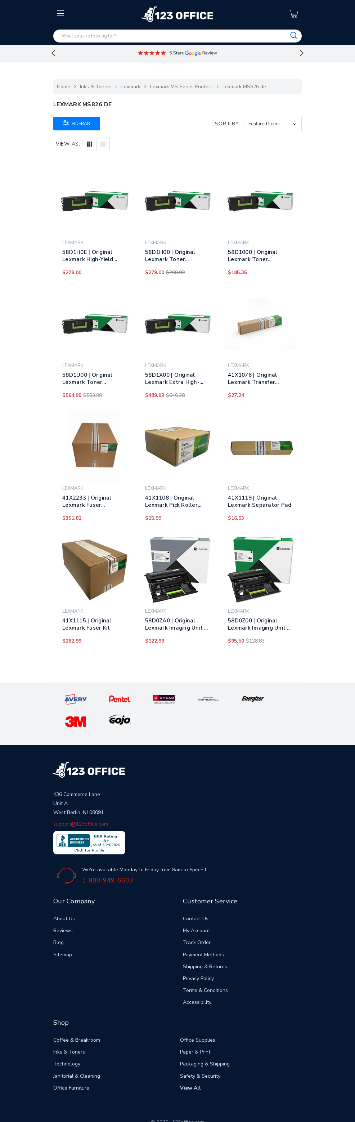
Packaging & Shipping (205, 1043)
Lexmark (130, 86)
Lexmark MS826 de (244, 86)
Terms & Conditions (205, 969)
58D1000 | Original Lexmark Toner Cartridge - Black (253, 256)
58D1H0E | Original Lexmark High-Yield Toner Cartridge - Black (93, 256)
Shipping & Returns (205, 945)
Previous (53, 53)
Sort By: (227, 123)
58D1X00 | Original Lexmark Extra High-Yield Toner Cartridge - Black (175, 378)
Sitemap (62, 933)
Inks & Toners (96, 86)
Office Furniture (71, 1067)
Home (63, 86)
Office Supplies (197, 1019)
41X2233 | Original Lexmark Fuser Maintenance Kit (87, 501)
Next (301, 53)
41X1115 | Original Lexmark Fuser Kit (87, 624)
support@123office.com (80, 803)
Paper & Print (195, 1031)
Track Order (197, 921)
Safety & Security (200, 1055)
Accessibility (197, 981)
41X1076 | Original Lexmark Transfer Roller (252, 378)
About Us (64, 897)
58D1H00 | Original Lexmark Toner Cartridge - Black (170, 256)
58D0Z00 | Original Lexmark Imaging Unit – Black (259, 624)
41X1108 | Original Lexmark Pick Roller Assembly (171, 501)
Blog (58, 921)
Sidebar (76, 123)
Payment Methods (203, 933)
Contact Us (195, 897)
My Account (196, 909)
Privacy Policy (198, 957)
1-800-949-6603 (107, 859)
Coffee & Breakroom (76, 1019)
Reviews (63, 909)
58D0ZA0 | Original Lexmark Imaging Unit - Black (176, 624)
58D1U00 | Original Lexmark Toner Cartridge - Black (87, 378)
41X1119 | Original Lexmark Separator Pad (259, 501)
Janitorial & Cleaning (76, 1055)
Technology (66, 1043)
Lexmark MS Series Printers (181, 86)
